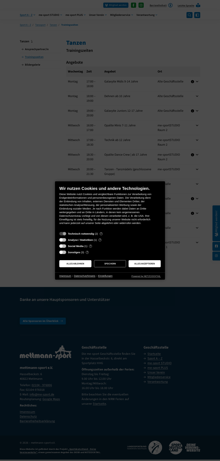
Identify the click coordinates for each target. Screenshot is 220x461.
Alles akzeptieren (144, 263)
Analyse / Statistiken (80, 239)
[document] (110, 207)
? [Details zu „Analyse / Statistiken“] (100, 239)
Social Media (76, 246)
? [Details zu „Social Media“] (90, 246)
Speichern (110, 263)
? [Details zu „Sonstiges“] (87, 252)
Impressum (65, 276)
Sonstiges (74, 252)
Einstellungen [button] (105, 276)
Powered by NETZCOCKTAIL (146, 276)
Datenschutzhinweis (84, 276)
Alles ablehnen (75, 263)
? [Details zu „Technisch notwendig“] (101, 233)
